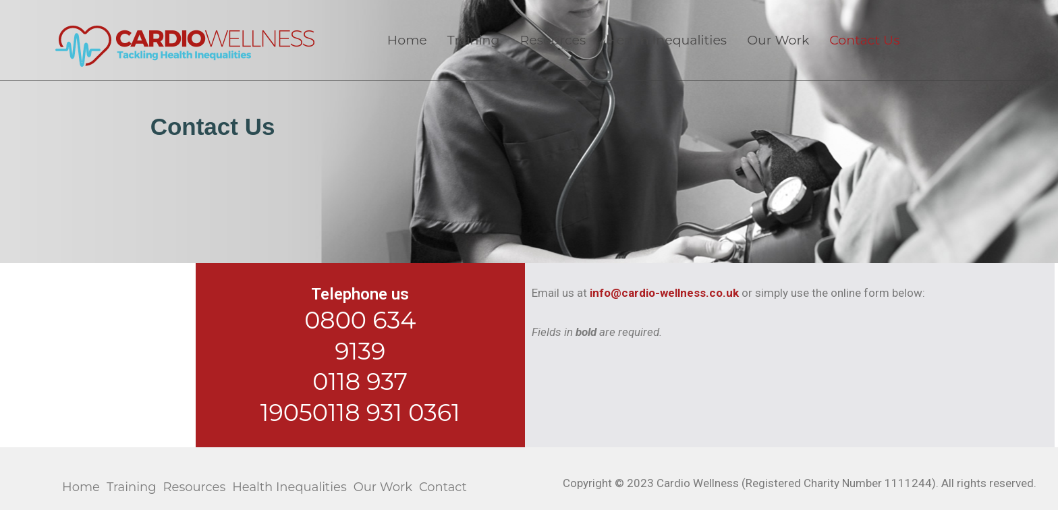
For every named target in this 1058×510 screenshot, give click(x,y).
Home (407, 40)
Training (473, 40)
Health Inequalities (666, 40)
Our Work (778, 40)
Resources (553, 40)
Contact (443, 487)
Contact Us (864, 40)
